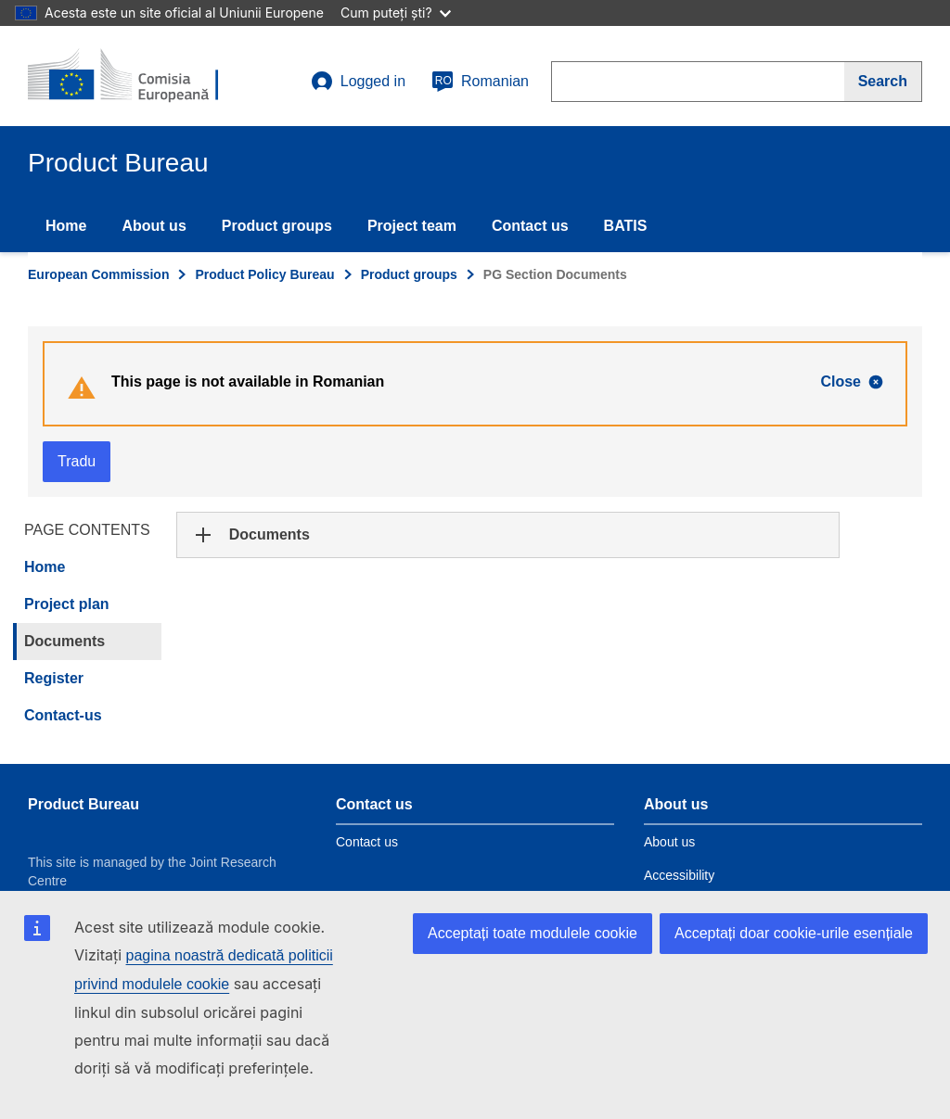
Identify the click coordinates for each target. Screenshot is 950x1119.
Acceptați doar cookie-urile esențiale (793, 933)
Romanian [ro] (480, 81)
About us (154, 226)
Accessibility (679, 875)
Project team (411, 226)
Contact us (530, 226)
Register (53, 678)
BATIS (626, 226)
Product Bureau (83, 804)
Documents (64, 641)
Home (65, 226)
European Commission (98, 274)
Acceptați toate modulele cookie (532, 933)
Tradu (77, 461)
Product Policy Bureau (264, 274)
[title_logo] (140, 76)
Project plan (66, 604)
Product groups (277, 226)
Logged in (358, 81)
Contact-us (63, 715)
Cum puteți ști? (395, 12)
